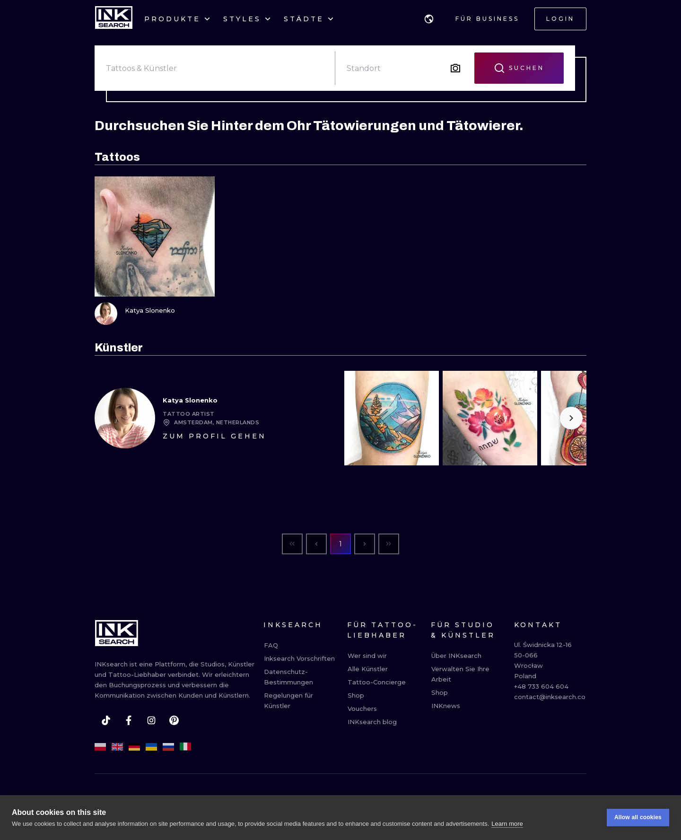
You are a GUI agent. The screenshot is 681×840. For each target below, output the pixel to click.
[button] (429, 19)
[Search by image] (455, 68)
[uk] (151, 746)
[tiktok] (106, 720)
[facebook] (128, 720)
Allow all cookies (638, 817)
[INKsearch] (114, 19)
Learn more (507, 823)
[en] (117, 746)
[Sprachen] (429, 19)
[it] (185, 746)
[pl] (100, 746)
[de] (134, 746)
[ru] (168, 746)
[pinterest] (174, 720)
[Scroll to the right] (571, 418)
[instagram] (151, 720)
